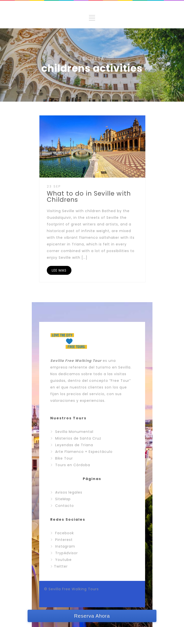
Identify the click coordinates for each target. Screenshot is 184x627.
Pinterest (64, 539)
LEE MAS (59, 270)
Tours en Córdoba (72, 464)
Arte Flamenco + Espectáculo (84, 451)
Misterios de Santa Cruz (78, 438)
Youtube (63, 559)
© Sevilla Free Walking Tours (71, 589)
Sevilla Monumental (74, 431)
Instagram (65, 546)
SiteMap (63, 499)
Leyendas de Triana (74, 445)
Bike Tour (64, 458)
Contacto (64, 505)
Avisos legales (68, 492)
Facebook (64, 533)
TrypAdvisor (66, 553)
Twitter (61, 566)
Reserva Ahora (92, 616)
